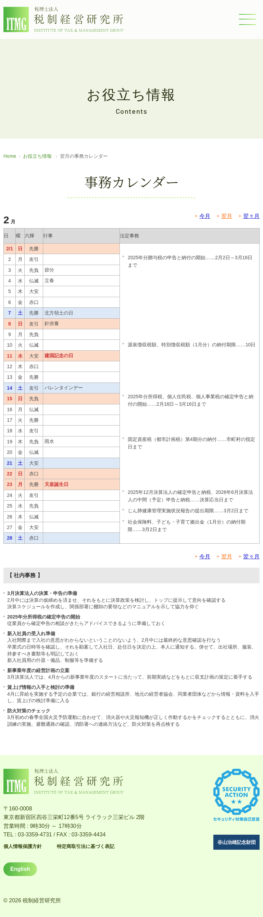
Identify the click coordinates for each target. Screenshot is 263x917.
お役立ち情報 (37, 156)
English (20, 869)
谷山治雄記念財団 (236, 842)
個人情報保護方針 (22, 846)
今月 (204, 216)
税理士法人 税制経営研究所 (63, 19)
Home (9, 156)
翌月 (226, 216)
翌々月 (251, 216)
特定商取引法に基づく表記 (85, 846)
